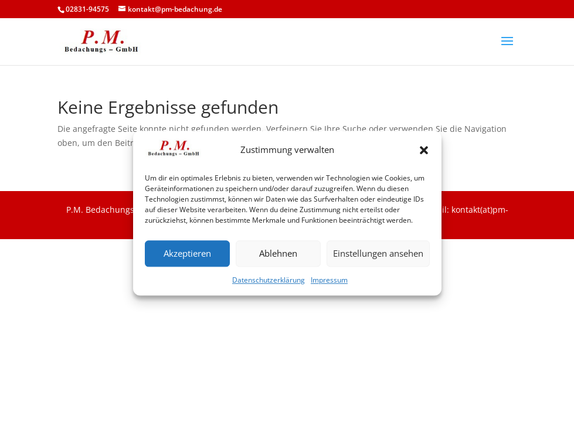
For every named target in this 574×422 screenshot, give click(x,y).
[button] (424, 154)
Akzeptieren (187, 257)
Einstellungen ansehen (378, 257)
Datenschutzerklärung (268, 283)
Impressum (329, 283)
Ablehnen (278, 257)
